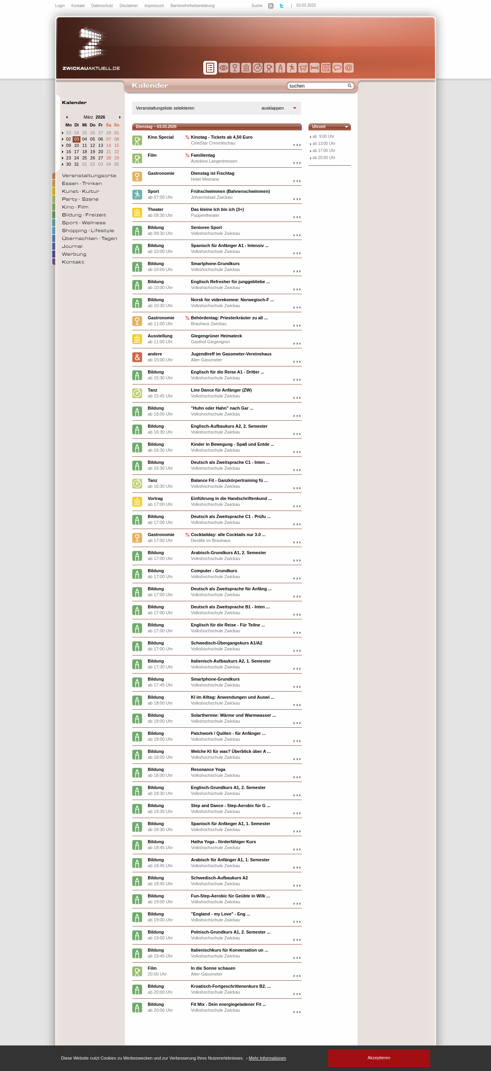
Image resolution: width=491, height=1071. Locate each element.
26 (92, 132)
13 (100, 145)
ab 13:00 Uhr (324, 143)
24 (76, 132)
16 (68, 151)
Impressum (154, 6)
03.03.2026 (306, 5)
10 (76, 145)
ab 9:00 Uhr (323, 136)
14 (108, 145)
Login (60, 6)
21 (108, 151)
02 (68, 139)
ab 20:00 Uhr (324, 158)
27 (100, 132)
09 (68, 145)
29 (116, 158)
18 (84, 151)
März (88, 117)
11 (84, 145)
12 (92, 145)
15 (116, 145)
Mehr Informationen (267, 1058)
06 (100, 139)
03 (76, 139)
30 (68, 164)
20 (100, 151)
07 (108, 139)
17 (76, 151)
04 (84, 139)
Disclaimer (129, 6)
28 (108, 132)
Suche (257, 6)
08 (116, 139)
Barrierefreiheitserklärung (193, 6)
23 (68, 132)
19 (92, 151)
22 (116, 151)
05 (92, 139)
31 (76, 164)
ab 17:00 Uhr (324, 150)
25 (84, 132)
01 (116, 132)
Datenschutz (102, 6)
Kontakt (78, 6)
